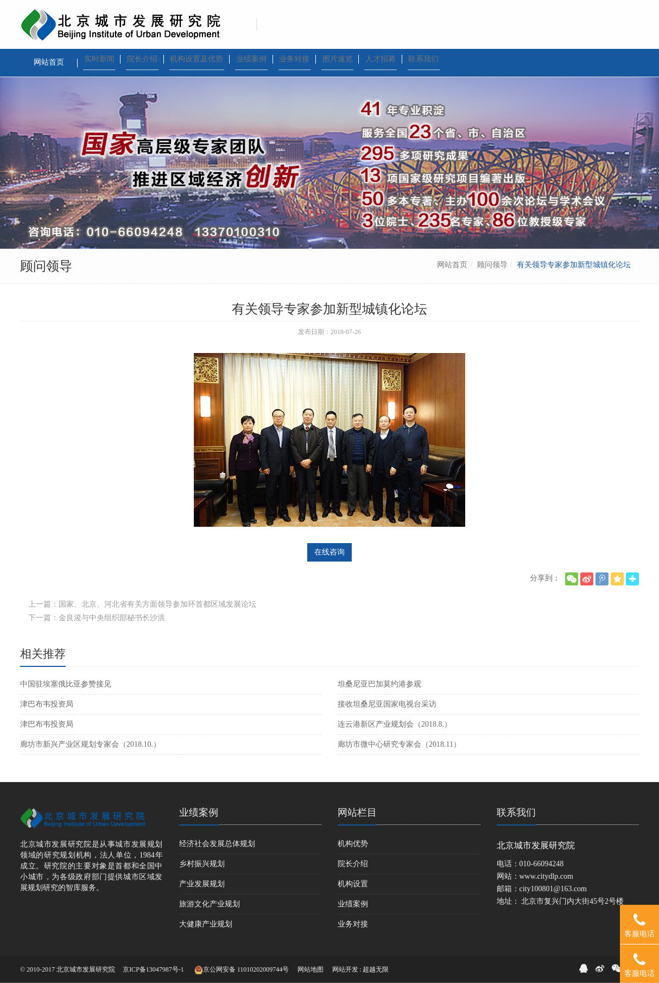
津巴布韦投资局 (46, 704)
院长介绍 (353, 864)
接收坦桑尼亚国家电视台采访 (387, 704)
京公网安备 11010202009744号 (241, 970)
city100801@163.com (553, 889)
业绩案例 (198, 812)
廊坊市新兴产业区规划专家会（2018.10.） (90, 744)
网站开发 (345, 969)
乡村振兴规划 (202, 864)
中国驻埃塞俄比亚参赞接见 (65, 684)
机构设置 (353, 884)
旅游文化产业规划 (209, 904)
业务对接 (353, 924)
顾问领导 (492, 265)
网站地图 (310, 969)
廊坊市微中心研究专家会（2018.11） (399, 744)
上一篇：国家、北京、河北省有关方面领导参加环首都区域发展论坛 (142, 604)
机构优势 (353, 844)
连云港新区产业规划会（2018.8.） (395, 724)
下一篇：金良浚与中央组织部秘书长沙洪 (96, 618)
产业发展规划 (202, 884)
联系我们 (516, 812)
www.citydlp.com (546, 876)
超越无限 (376, 969)
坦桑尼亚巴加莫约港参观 (379, 684)
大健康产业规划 (205, 924)
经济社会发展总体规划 (217, 844)
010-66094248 (541, 864)
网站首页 (452, 265)
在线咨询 (329, 552)
